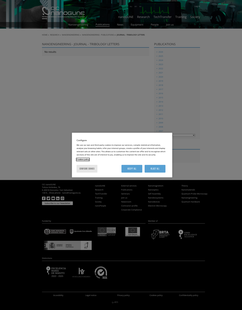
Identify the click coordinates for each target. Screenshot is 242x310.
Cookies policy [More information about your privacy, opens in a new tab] (83, 159)
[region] (122, 155)
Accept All (131, 168)
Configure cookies (86, 168)
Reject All (155, 168)
